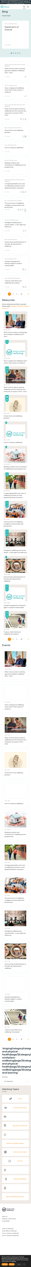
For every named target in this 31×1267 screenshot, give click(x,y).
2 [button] (13, 53)
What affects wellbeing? (9, 1231)
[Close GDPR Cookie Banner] (24, 1264)
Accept (4, 1264)
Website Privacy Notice (9, 1218)
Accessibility (6, 1221)
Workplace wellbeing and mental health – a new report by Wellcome (15, 225)
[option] (15, 34)
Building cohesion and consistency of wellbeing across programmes (15, 165)
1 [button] (11, 53)
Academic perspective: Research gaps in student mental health (13, 263)
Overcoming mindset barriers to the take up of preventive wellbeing (15, 244)
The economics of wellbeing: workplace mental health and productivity (14, 205)
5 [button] (19, 53)
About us (4, 1216)
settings (14, 1261)
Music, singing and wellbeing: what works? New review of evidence (14, 90)
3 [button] (15, 53)
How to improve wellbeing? (10, 1235)
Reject (11, 1264)
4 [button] (17, 53)
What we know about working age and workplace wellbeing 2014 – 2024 (15, 70)
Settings (19, 1264)
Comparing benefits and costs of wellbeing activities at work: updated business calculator (15, 186)
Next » (28, 294)
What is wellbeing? (8, 1228)
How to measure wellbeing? (14, 147)
